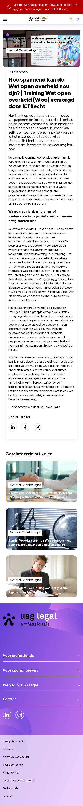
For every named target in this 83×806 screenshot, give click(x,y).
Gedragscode (10, 788)
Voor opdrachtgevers (20, 670)
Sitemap (7, 796)
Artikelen (40, 35)
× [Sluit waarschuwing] (76, 5)
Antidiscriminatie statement (19, 780)
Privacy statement (13, 741)
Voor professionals (18, 656)
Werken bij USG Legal (20, 685)
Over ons (22, 35)
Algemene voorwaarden (16, 757)
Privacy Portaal (11, 773)
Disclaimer (8, 749)
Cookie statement (13, 765)
